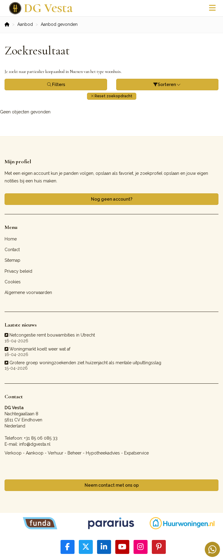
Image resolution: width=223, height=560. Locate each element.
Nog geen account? (111, 199)
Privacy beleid (18, 271)
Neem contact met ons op (112, 485)
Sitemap (12, 260)
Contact (12, 249)
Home (11, 239)
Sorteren (167, 84)
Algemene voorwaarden (28, 292)
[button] (111, 96)
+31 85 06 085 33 (40, 438)
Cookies (13, 281)
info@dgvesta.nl (35, 444)
